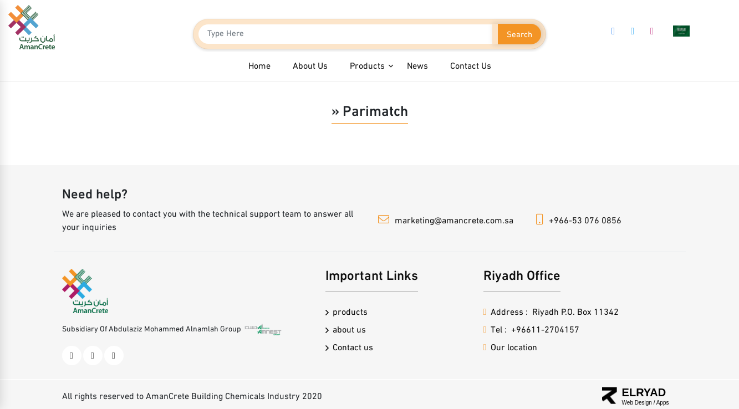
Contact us (353, 348)
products (350, 312)
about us (349, 330)
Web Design (638, 403)
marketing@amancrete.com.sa (454, 221)
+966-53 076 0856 (585, 221)
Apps (662, 403)
